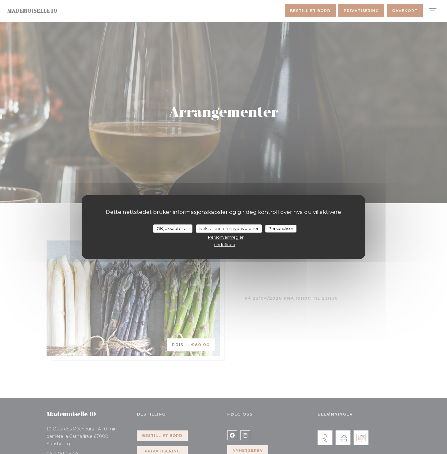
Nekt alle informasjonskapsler (229, 228)
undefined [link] (224, 244)
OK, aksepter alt (172, 228)
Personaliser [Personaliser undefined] (281, 228)
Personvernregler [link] (226, 237)
